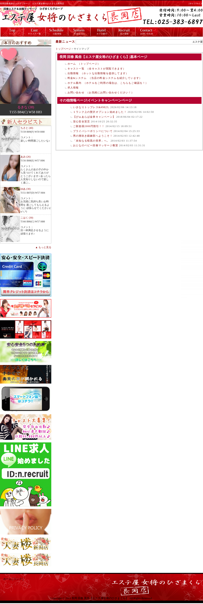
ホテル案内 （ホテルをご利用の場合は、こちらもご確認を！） (108, 82)
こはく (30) (27, 217)
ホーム (7, 579)
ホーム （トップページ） (84, 63)
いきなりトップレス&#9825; (91, 107)
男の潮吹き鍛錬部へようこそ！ (93, 135)
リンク (17, 579)
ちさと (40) (27, 127)
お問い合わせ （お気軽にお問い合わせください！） (101, 92)
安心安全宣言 (81, 121)
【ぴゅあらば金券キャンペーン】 (94, 116)
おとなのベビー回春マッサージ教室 (95, 145)
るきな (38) (25, 107)
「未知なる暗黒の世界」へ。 (91, 140)
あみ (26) (26, 156)
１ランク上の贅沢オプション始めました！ (100, 111)
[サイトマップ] (196, 3)
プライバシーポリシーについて (93, 131)
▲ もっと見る (43, 247)
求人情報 (73, 87)
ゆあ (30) (26, 188)
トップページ (63, 48)
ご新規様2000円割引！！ (89, 126)
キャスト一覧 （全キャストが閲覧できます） (97, 68)
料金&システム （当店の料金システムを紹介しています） (105, 78)
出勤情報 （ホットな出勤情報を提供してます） (98, 73)
